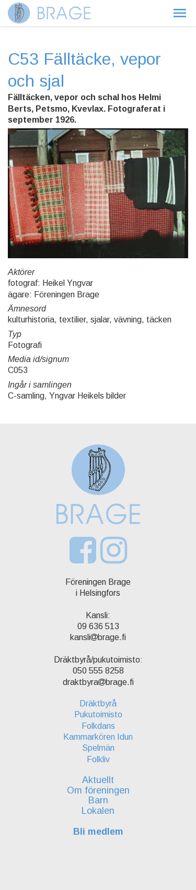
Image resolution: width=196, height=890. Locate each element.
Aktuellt (98, 780)
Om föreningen (98, 790)
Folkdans (98, 725)
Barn (98, 800)
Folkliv (98, 759)
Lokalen (98, 810)
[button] (179, 13)
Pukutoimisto (98, 714)
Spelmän (98, 747)
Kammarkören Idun (98, 736)
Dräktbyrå (98, 703)
